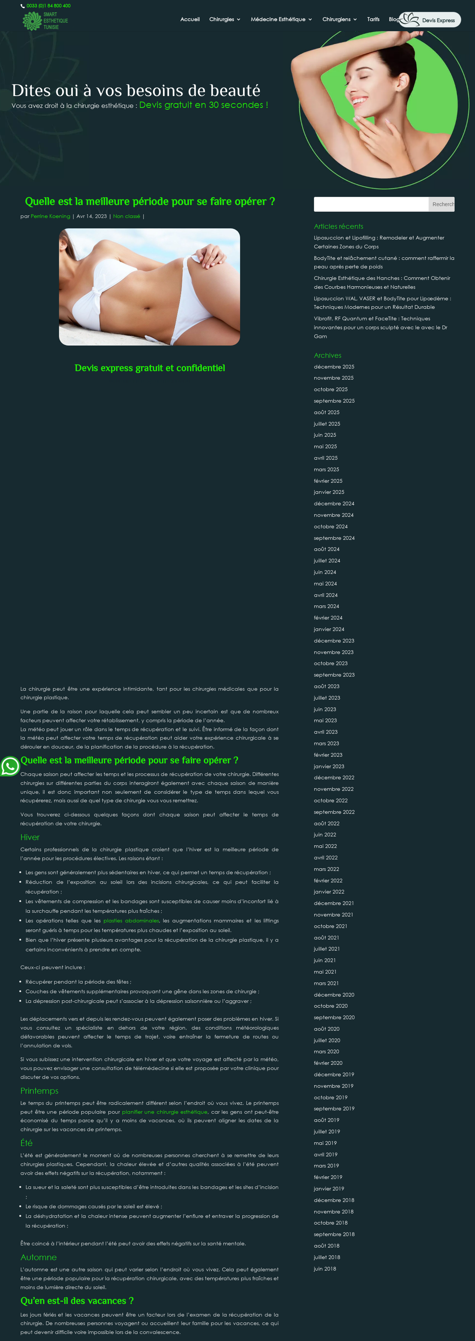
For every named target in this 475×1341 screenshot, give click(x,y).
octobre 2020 (331, 1005)
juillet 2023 (327, 697)
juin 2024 (325, 571)
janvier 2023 (329, 766)
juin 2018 (325, 1268)
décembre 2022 (334, 777)
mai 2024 (325, 583)
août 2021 (327, 937)
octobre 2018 (331, 1222)
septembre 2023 (334, 674)
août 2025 (327, 412)
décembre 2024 (334, 503)
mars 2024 (326, 606)
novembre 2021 (334, 914)
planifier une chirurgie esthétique (165, 812)
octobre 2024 (331, 526)
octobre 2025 (331, 389)
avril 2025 (326, 457)
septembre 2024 (334, 537)
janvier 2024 (329, 628)
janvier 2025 (329, 491)
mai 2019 (325, 1142)
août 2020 (327, 1028)
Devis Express (438, 20)
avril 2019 (326, 1154)
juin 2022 (325, 834)
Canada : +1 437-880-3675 (237, 1307)
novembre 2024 (334, 514)
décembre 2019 (334, 1074)
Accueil (190, 20)
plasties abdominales (131, 621)
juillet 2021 (327, 948)
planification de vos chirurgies (89, 1060)
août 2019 (327, 1119)
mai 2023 (325, 720)
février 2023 (328, 754)
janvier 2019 (329, 1188)
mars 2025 (326, 469)
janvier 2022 (329, 891)
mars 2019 (326, 1165)
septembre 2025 (334, 400)
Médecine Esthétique (278, 20)
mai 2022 (325, 845)
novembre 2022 (334, 788)
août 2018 (327, 1245)
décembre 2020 (334, 994)
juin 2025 (325, 434)
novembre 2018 (334, 1211)
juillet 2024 (327, 560)
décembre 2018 (334, 1199)
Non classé (126, 215)
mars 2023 (326, 743)
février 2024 (328, 617)
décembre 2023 (334, 640)
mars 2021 (326, 983)
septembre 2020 (334, 1017)
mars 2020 (326, 1051)
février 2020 (328, 1062)
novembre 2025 (334, 377)
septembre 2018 (334, 1234)
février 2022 (328, 880)
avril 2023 (326, 731)
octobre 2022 (331, 800)
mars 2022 (326, 868)
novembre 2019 (334, 1085)
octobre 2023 (331, 663)
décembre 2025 (334, 366)
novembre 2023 (334, 651)
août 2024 (327, 548)
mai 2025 (325, 446)
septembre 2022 (334, 811)
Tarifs (373, 20)
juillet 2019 (327, 1131)
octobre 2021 (331, 925)
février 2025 (328, 480)
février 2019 (328, 1176)
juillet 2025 (327, 423)
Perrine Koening (50, 215)
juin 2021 (325, 960)
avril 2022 (326, 857)
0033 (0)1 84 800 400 (48, 6)
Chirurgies (221, 20)
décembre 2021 (334, 902)
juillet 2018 (327, 1257)
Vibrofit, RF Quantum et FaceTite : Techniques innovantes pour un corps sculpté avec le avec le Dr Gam (380, 327)
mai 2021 (325, 971)
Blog (394, 20)
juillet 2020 (327, 1040)
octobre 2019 (331, 1097)
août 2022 (327, 823)
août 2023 (327, 686)
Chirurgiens (336, 20)
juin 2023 (325, 709)
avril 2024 (326, 594)
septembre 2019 (334, 1108)
